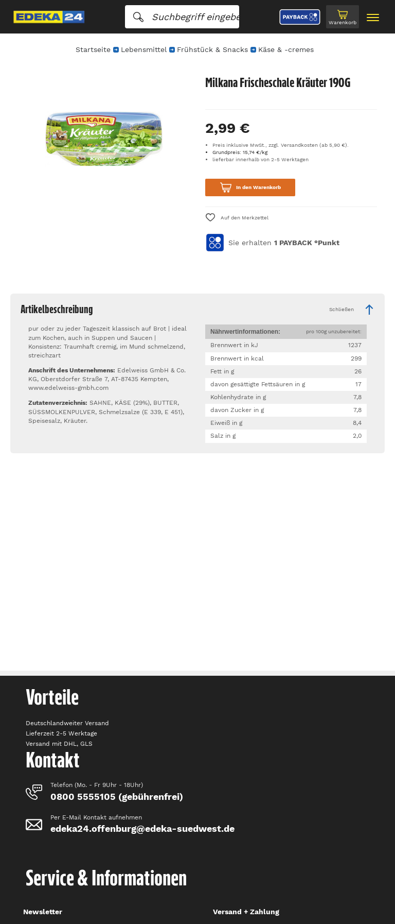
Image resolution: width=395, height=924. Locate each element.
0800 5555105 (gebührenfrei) (116, 796)
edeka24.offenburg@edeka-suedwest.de (142, 828)
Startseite (93, 49)
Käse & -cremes (286, 49)
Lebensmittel (144, 49)
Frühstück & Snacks (212, 49)
